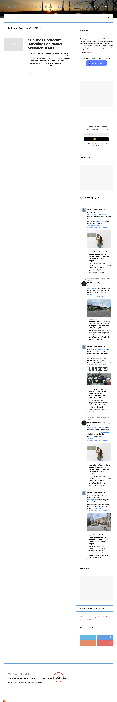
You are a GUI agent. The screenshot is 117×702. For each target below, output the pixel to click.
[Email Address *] (96, 136)
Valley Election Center (63, 17)
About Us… (11, 17)
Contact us (98, 146)
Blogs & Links (81, 17)
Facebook (105, 639)
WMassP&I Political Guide (42, 17)
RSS (88, 645)
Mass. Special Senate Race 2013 (53, 72)
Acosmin (40, 685)
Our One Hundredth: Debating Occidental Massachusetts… (45, 46)
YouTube (105, 645)
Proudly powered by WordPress (16, 685)
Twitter (88, 639)
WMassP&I (19, 677)
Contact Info (24, 17)
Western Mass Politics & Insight (49, 6)
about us (89, 54)
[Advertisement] (96, 96)
